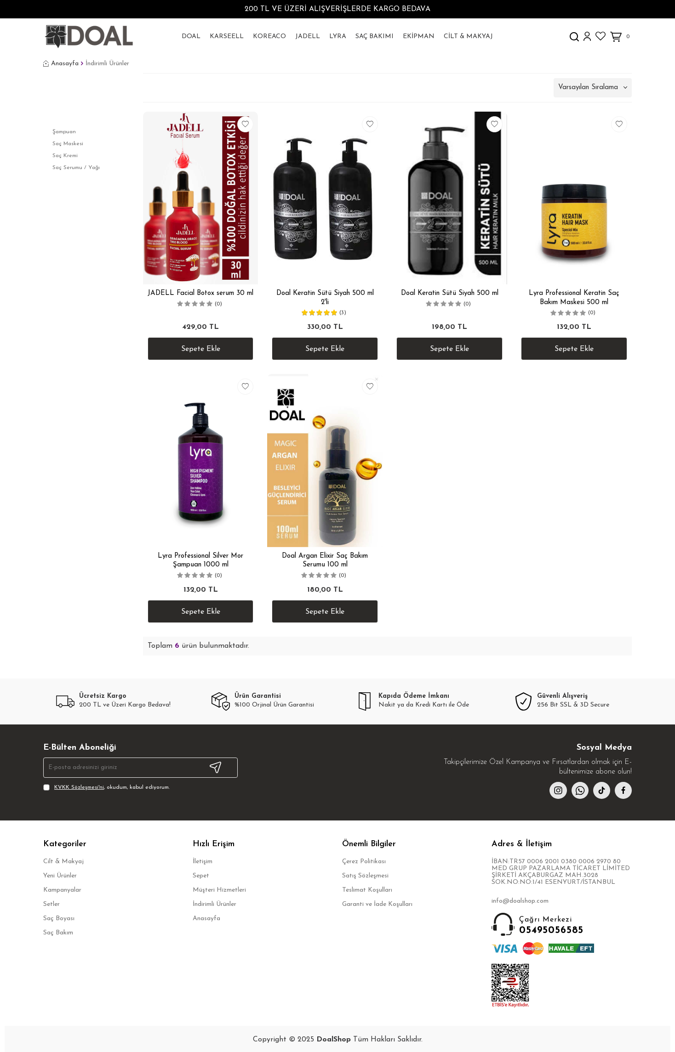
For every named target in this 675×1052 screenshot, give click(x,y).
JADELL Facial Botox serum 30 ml (200, 293)
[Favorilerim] (600, 36)
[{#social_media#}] (599, 791)
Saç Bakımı (374, 36)
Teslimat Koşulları (367, 891)
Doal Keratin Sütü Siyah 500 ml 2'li (325, 298)
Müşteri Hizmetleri (219, 891)
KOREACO (269, 36)
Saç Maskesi (67, 144)
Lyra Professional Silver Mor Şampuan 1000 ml (200, 561)
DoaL (191, 36)
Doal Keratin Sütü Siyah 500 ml (449, 293)
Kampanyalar (62, 891)
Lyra (337, 36)
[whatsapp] (576, 791)
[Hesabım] (587, 36)
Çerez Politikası (364, 863)
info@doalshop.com (520, 902)
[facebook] (622, 791)
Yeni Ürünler (60, 877)
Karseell (227, 36)
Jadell (307, 36)
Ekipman (419, 36)
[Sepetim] (621, 37)
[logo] (88, 37)
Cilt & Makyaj (468, 36)
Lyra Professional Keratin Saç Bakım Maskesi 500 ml (574, 298)
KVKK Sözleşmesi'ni (79, 787)
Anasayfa (61, 64)
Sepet (201, 877)
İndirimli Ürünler (214, 905)
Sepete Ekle (200, 349)
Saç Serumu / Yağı (76, 167)
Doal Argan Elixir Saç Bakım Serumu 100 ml (325, 561)
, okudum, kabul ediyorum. (106, 787)
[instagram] (553, 791)
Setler (51, 905)
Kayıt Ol (215, 767)
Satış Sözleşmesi (365, 877)
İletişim (202, 863)
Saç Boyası (58, 919)
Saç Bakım (58, 934)
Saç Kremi (65, 155)
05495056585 (562, 926)
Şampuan (64, 132)
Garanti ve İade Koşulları (377, 905)
